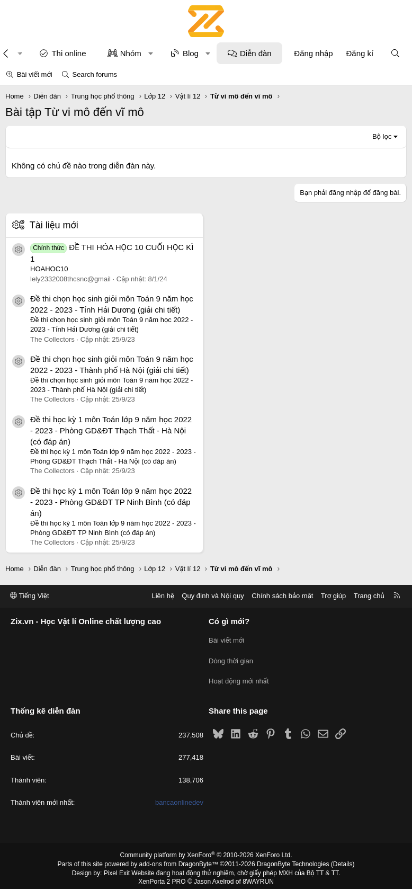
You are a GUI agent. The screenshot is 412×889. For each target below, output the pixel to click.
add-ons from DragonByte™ (178, 859)
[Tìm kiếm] (395, 53)
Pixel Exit (117, 867)
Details (343, 859)
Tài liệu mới (54, 225)
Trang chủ (369, 596)
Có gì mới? (229, 621)
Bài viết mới (34, 74)
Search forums (94, 74)
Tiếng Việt (29, 596)
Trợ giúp (333, 596)
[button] (150, 53)
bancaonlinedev (179, 797)
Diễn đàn (256, 53)
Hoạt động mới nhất (239, 677)
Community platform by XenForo (206, 850)
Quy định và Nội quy (213, 596)
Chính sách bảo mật (282, 596)
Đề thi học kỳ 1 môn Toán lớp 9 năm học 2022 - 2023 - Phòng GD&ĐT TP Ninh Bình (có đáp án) (111, 502)
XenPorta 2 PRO (161, 876)
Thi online (68, 53)
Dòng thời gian (231, 658)
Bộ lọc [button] (382, 136)
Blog (191, 53)
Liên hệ (162, 596)
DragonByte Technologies (293, 859)
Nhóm (130, 53)
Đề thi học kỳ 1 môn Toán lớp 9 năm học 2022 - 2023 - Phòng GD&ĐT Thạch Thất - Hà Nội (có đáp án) (111, 430)
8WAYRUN (258, 876)
